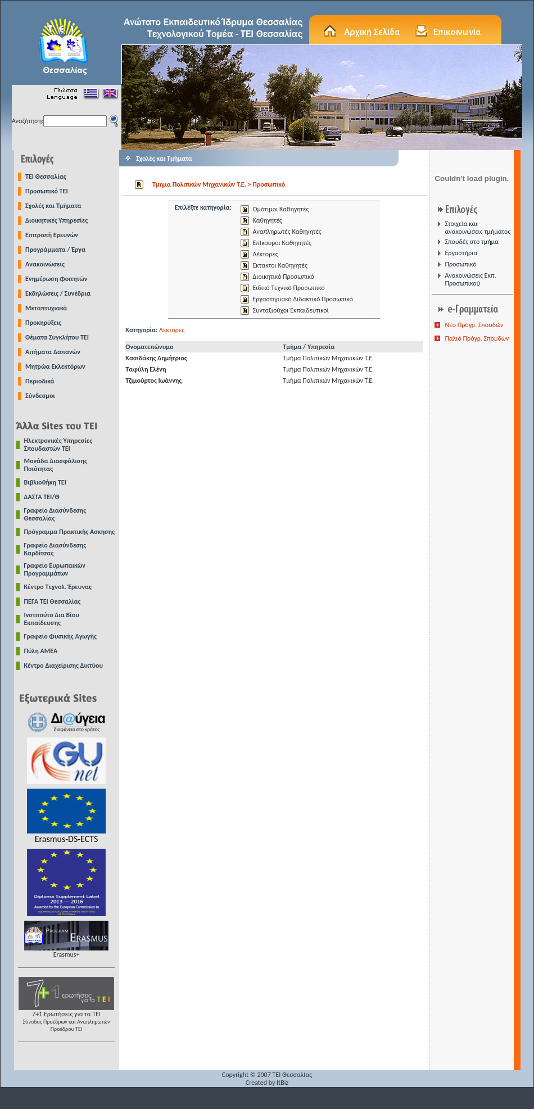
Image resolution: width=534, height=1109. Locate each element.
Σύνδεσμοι (40, 396)
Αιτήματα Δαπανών (52, 352)
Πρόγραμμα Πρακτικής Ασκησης (69, 532)
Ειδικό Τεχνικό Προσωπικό (288, 288)
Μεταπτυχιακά (46, 308)
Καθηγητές (267, 220)
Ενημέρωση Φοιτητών (56, 279)
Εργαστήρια (461, 253)
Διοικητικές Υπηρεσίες (56, 220)
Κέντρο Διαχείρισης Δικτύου (63, 665)
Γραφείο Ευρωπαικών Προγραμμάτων (54, 569)
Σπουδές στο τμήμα (471, 242)
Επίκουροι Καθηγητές (281, 243)
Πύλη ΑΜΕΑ (41, 651)
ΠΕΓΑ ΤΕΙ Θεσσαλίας (52, 601)
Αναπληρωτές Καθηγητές (286, 232)
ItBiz (282, 1083)
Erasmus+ (66, 951)
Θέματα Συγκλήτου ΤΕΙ (57, 337)
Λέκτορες (265, 254)
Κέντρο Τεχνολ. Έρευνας (58, 587)
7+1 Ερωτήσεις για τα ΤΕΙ (66, 1018)
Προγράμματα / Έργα (55, 250)
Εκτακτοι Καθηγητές (279, 265)
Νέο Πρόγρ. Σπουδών (474, 325)
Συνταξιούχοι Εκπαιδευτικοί (290, 310)
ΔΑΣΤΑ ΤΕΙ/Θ (42, 497)
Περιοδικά (40, 381)
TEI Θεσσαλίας (45, 176)
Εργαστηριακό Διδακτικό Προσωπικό (302, 299)
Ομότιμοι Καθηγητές (280, 209)
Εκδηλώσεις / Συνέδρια (57, 293)
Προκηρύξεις (43, 323)
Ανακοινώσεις (45, 264)
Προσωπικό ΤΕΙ (46, 191)
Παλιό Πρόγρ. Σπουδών (477, 338)
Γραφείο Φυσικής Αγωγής (60, 636)
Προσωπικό (460, 264)
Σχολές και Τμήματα (53, 206)
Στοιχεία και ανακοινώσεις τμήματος (477, 228)
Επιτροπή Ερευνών (51, 235)
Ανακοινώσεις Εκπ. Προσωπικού (470, 279)
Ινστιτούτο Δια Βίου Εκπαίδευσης (51, 619)
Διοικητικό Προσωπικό (283, 276)
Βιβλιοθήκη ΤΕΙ (45, 482)
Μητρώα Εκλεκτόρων (55, 366)
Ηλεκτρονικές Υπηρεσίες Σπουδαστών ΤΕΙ (58, 444)
